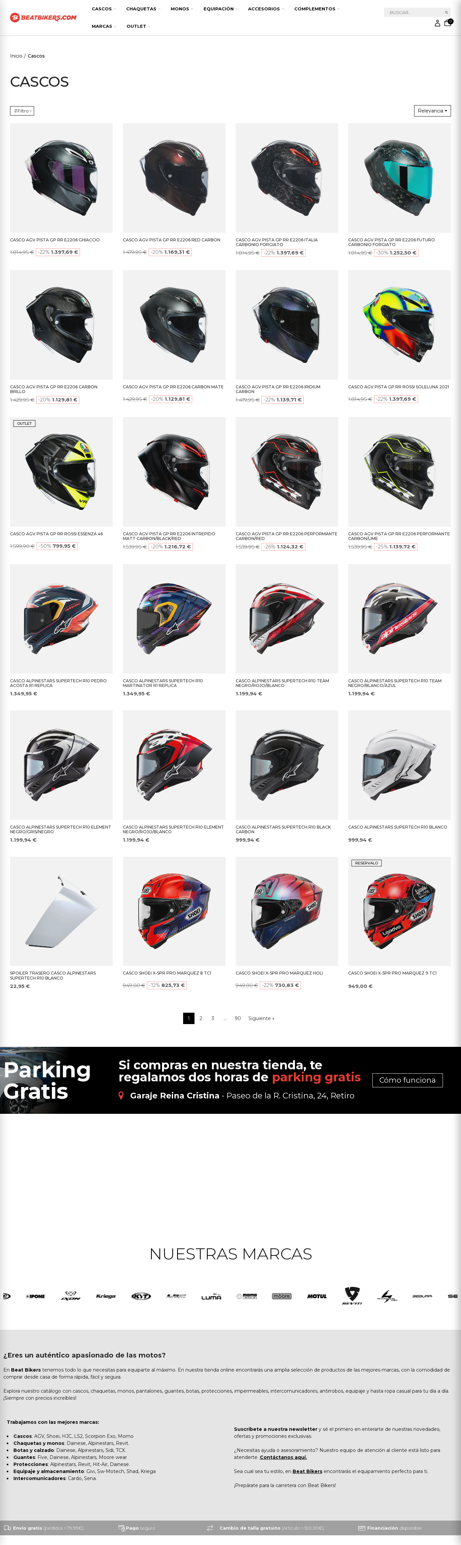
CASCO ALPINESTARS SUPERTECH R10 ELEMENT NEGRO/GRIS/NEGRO (60, 830)
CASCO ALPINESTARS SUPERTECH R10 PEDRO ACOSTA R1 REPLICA (58, 683)
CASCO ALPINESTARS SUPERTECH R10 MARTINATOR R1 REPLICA (163, 683)
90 (238, 1018)
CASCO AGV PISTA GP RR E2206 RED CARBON (171, 239)
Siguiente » (261, 1018)
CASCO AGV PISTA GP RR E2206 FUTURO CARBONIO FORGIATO (391, 242)
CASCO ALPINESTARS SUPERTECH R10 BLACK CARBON (283, 830)
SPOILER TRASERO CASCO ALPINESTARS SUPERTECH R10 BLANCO (53, 976)
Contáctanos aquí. (283, 1457)
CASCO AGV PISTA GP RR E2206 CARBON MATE (173, 386)
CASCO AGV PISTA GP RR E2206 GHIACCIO (55, 239)
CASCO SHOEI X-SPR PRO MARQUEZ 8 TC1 (167, 973)
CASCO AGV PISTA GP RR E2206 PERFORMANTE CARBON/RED (286, 536)
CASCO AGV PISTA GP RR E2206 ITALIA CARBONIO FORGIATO (277, 242)
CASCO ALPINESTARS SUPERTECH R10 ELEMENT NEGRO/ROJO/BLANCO (173, 830)
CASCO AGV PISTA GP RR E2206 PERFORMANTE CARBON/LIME (399, 536)
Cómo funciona (407, 1080)
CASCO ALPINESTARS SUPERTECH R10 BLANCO (397, 827)
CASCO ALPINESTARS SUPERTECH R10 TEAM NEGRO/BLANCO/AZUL (395, 683)
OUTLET (24, 423)
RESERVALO (366, 863)
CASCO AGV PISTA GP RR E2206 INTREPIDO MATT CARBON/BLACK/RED (169, 536)
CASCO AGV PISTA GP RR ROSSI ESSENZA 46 (56, 533)
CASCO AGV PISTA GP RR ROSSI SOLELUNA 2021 (398, 386)
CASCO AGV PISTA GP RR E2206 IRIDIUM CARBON (278, 389)
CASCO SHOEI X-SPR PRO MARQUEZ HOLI (279, 973)
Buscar (447, 12)
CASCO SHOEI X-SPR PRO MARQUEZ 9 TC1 (392, 973)
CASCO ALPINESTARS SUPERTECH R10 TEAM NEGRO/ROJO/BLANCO (282, 683)
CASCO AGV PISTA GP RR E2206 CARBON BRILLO (53, 389)
